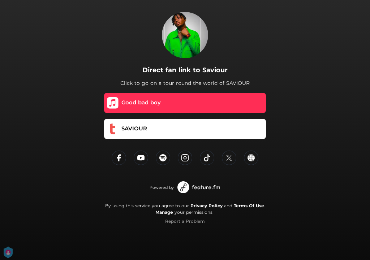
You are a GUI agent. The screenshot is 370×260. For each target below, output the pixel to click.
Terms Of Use (249, 205)
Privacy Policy (206, 205)
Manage (164, 212)
